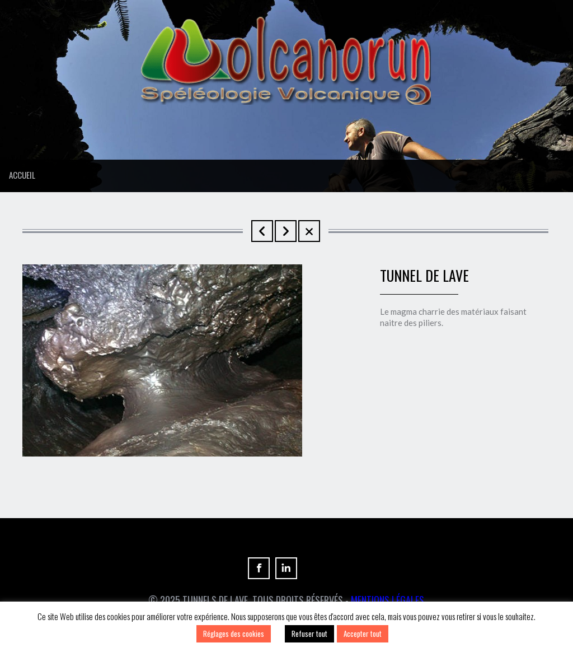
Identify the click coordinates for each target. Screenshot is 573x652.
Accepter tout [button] (363, 633)
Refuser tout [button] (309, 633)
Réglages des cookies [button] (233, 633)
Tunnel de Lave (262, 231)
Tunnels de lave (286, 231)
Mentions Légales (387, 600)
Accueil (22, 175)
